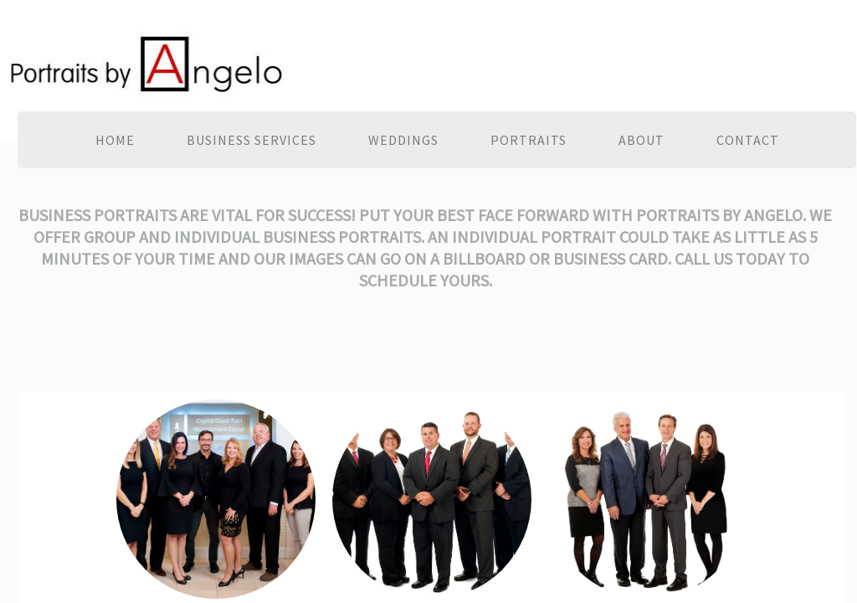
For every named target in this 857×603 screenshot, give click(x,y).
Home (115, 139)
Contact (747, 139)
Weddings (403, 139)
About (641, 139)
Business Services (251, 139)
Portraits (528, 139)
